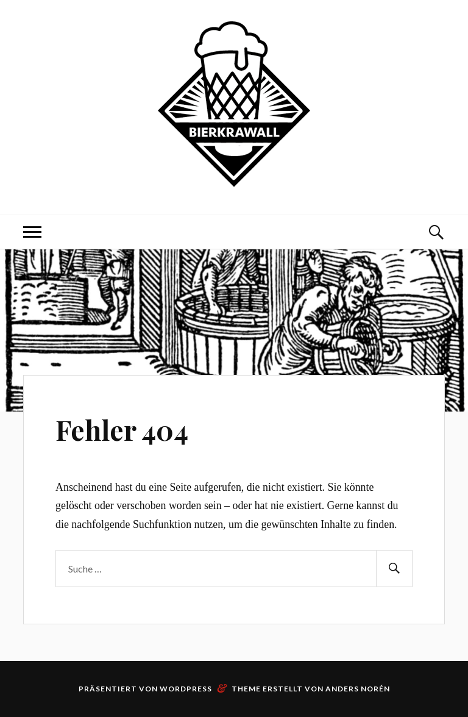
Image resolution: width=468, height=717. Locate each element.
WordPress (186, 688)
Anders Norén (357, 688)
